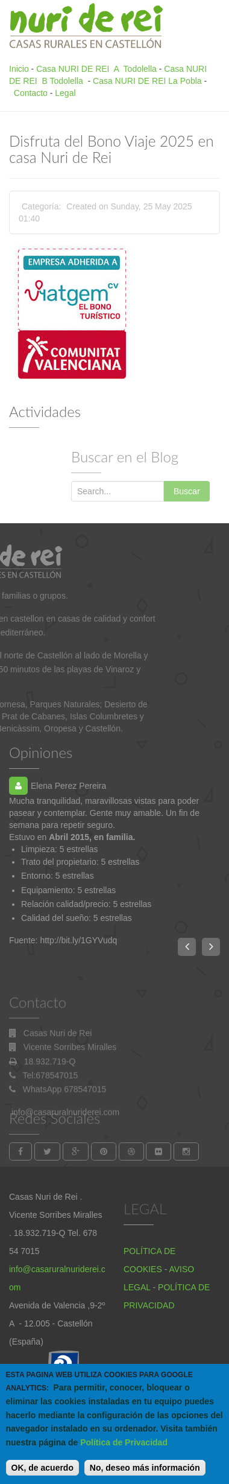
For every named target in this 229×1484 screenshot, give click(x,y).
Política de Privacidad (124, 1450)
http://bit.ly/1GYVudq (78, 940)
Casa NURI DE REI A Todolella (96, 69)
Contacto (31, 93)
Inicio (19, 69)
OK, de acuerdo (42, 1475)
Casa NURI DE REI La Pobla (147, 81)
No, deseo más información (145, 1475)
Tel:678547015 (50, 1122)
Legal (65, 93)
